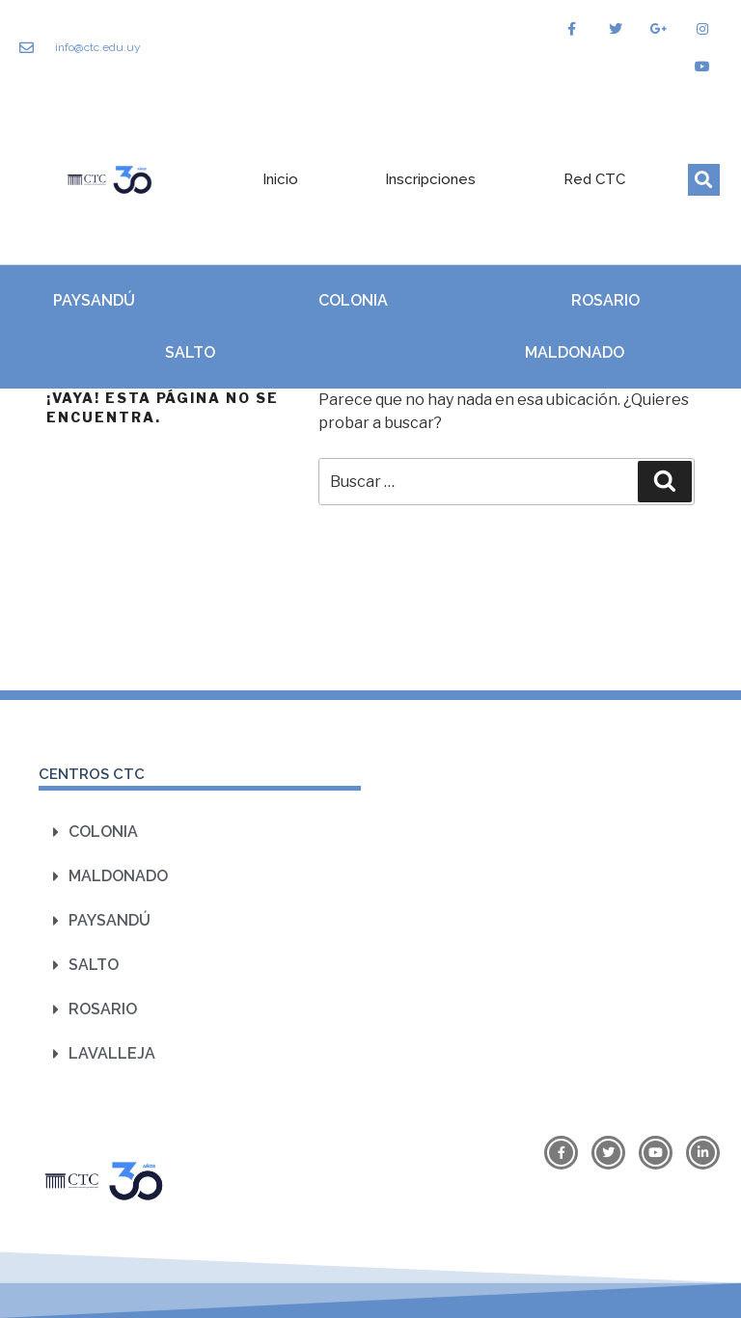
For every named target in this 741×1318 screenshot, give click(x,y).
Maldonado (574, 352)
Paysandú (94, 300)
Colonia (353, 300)
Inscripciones (430, 179)
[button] (704, 180)
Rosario (605, 300)
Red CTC (594, 179)
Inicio (280, 179)
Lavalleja (112, 1053)
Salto (190, 352)
